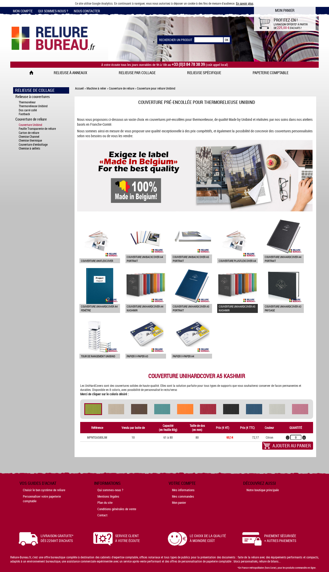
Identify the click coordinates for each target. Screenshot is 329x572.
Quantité (295, 428)
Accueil (79, 88)
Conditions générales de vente (116, 509)
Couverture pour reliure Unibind (156, 88)
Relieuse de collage (34, 90)
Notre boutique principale (262, 490)
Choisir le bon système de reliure (44, 490)
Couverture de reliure (31, 119)
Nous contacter (87, 10)
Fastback (24, 114)
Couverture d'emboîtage (33, 144)
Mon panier (179, 502)
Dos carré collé (28, 110)
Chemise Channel (29, 136)
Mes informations (183, 490)
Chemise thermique (30, 140)
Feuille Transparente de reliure (37, 128)
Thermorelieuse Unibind (33, 106)
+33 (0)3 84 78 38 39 (188, 64)
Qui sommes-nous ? (53, 10)
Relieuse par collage (137, 72)
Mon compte (23, 10)
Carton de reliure (29, 133)
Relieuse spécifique (204, 72)
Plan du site (105, 502)
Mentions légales (108, 496)
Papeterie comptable (270, 72)
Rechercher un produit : (176, 40)
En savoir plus (244, 3)
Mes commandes (183, 496)
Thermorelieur (27, 102)
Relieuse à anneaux (70, 72)
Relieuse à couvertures (32, 96)
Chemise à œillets (29, 148)
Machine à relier (96, 88)
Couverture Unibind (30, 125)
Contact (102, 515)
